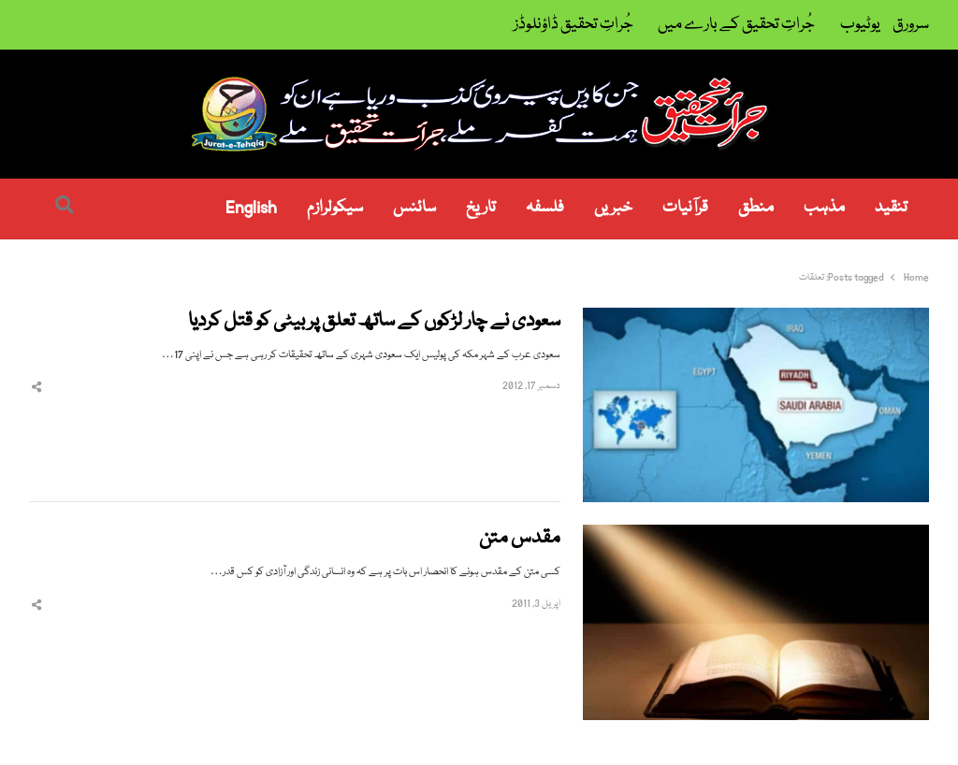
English (251, 208)
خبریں (613, 208)
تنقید (891, 208)
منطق (756, 208)
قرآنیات (685, 208)
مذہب (824, 208)
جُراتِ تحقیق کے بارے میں (736, 24)
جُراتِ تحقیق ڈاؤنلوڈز (573, 24)
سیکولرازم (335, 208)
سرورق (911, 24)
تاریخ (481, 208)
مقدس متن (519, 539)
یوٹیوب (860, 24)
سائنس (414, 208)
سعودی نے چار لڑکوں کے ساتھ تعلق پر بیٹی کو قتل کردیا (374, 322)
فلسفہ (545, 208)
